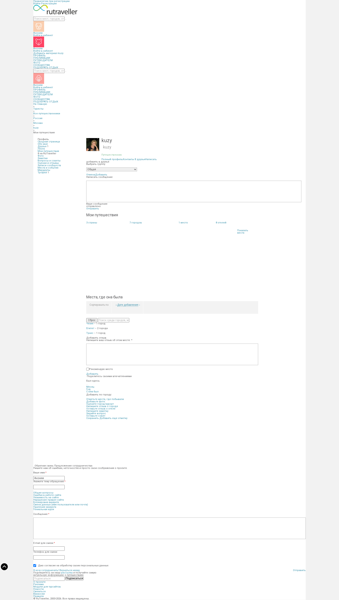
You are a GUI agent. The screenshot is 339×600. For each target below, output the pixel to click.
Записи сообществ (49, 165)
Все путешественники (46, 113)
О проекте (39, 582)
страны (91, 222)
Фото (41, 155)
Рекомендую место (101, 369)
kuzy (60, 53)
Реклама (38, 584)
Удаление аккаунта (44, 507)
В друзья (140, 159)
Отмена (90, 174)
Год (88, 389)
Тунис (89, 333)
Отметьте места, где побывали (105, 399)
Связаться (39, 591)
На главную (40, 104)
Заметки (43, 158)
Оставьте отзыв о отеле (100, 408)
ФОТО (36, 62)
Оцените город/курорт (100, 404)
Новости (38, 589)
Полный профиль (112, 159)
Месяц (90, 386)
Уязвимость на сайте (46, 497)
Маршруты (44, 170)
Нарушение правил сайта (48, 499)
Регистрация (49, 3)
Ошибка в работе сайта (47, 495)
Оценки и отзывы (48, 163)
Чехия (89, 323)
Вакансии (39, 593)
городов (136, 222)
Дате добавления (127, 305)
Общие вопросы (43, 492)
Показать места (242, 231)
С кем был (92, 391)
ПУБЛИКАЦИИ (41, 58)
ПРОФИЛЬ (39, 55)
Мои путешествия (48, 151)
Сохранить (92, 418)
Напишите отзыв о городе (102, 406)
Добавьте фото (95, 401)
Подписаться (74, 578)
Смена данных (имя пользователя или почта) (60, 504)
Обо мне (43, 144)
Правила (38, 596)
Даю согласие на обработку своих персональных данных (72, 565)
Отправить (92, 208)
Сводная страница (49, 141)
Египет (90, 328)
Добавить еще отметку (113, 418)
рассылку (67, 572)
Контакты (128, 159)
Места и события (48, 167)
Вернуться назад (69, 570)
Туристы (38, 108)
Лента (41, 148)
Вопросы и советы (49, 160)
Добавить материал (45, 53)
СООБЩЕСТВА (41, 65)
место (183, 222)
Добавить (101, 174)
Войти (36, 3)
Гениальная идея (43, 509)
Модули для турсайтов (47, 586)
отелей (221, 222)
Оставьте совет (95, 415)
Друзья (42, 146)
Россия (37, 118)
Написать (151, 159)
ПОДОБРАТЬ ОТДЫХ (45, 67)
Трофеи (42, 172)
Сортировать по (99, 304)
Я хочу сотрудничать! (46, 570)
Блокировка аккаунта (46, 502)
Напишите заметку (97, 411)
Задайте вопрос (96, 413)
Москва (38, 123)
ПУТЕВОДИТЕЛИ (43, 60)
